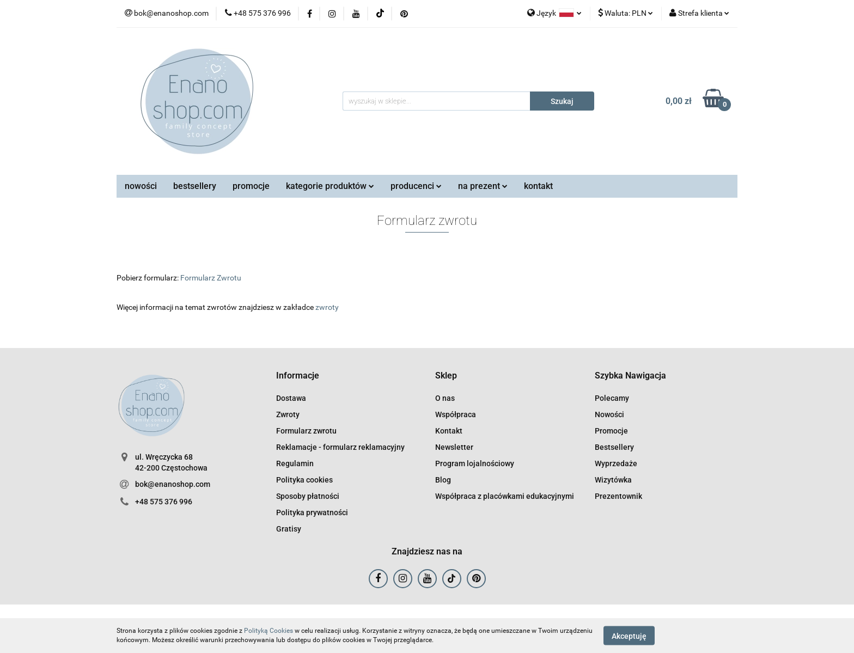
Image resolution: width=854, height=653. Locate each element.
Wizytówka (613, 479)
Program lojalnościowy (474, 463)
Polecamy (612, 398)
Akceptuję (629, 635)
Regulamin (295, 463)
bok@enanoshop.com (172, 484)
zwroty (327, 307)
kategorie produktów (330, 186)
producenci (416, 186)
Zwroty (288, 414)
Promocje (611, 430)
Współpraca (455, 414)
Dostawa (291, 398)
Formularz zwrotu (306, 430)
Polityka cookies (304, 479)
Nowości (609, 414)
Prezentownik (618, 496)
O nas (445, 398)
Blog (443, 479)
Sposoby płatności (307, 496)
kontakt (538, 186)
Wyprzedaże (616, 463)
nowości (141, 186)
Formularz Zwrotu (210, 277)
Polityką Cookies (268, 630)
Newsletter (454, 447)
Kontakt (448, 430)
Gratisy (288, 528)
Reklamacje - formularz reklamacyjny (340, 447)
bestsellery (194, 186)
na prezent (483, 186)
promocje (251, 186)
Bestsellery (614, 447)
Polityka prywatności (312, 512)
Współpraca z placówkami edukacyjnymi (504, 496)
